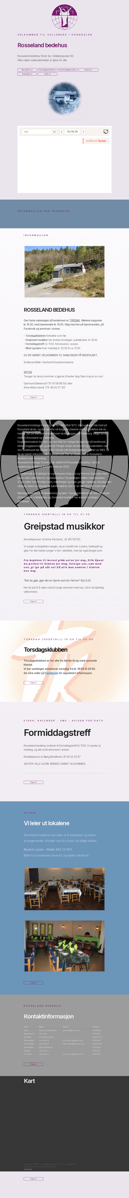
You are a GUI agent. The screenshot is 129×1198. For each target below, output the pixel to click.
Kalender (29, 1168)
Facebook (52, 673)
